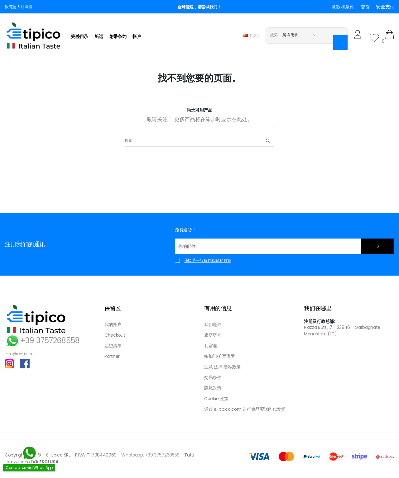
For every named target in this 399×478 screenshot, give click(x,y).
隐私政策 (212, 388)
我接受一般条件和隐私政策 (207, 260)
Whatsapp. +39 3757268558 (150, 455)
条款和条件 (342, 6)
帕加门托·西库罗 (219, 356)
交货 (365, 6)
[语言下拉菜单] (251, 35)
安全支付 (385, 6)
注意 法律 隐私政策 (222, 367)
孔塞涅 (210, 346)
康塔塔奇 (212, 335)
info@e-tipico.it (21, 354)
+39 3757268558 (42, 340)
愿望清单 (113, 346)
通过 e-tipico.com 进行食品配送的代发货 (244, 409)
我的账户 (113, 324)
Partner (112, 356)
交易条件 (212, 377)
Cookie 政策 (216, 398)
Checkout (114, 335)
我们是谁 (212, 324)
